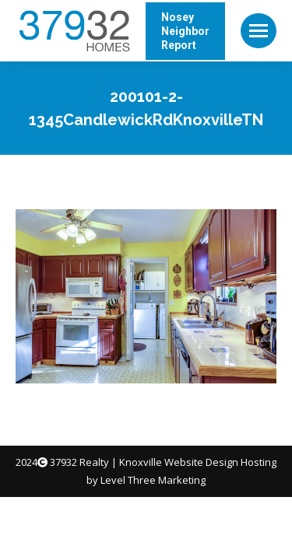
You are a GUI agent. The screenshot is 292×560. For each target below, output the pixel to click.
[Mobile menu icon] (258, 30)
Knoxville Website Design (178, 462)
